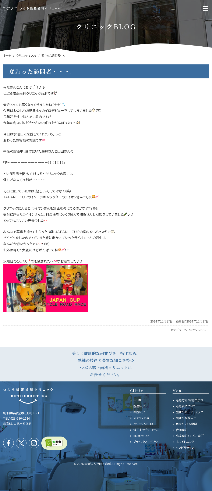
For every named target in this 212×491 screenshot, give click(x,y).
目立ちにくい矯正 (187, 424)
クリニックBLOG (195, 330)
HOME (137, 400)
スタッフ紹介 (141, 418)
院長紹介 (139, 406)
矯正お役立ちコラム (146, 430)
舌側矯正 (182, 430)
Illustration (141, 436)
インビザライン (185, 447)
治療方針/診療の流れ (189, 400)
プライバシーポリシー (146, 442)
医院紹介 (139, 412)
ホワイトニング (185, 442)
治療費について (186, 406)
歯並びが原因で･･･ (188, 418)
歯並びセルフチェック (189, 412)
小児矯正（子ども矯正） (190, 436)
